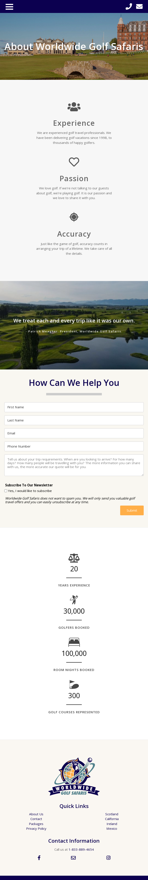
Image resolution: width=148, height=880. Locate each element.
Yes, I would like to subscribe (30, 491)
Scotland (111, 814)
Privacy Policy (36, 828)
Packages (36, 824)
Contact (36, 819)
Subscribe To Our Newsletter (29, 485)
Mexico (111, 828)
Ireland (112, 824)
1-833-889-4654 (81, 849)
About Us (36, 814)
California (112, 819)
